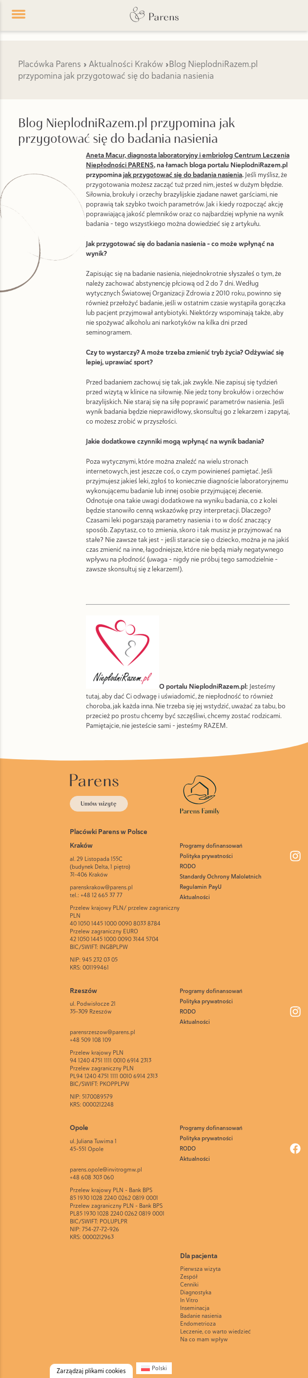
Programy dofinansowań (211, 846)
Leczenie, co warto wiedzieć (215, 1331)
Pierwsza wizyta (200, 1269)
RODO (188, 866)
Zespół (189, 1277)
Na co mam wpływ (204, 1339)
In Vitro (189, 1300)
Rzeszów (83, 990)
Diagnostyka (195, 1292)
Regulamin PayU (201, 887)
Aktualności (195, 897)
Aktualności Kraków (126, 63)
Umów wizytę (99, 803)
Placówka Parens (49, 63)
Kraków (81, 845)
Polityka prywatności (206, 856)
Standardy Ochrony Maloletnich (221, 877)
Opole (79, 1127)
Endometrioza (198, 1324)
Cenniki (189, 1284)
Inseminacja (194, 1308)
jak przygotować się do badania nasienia (182, 174)
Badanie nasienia (201, 1316)
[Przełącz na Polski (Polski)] (154, 1368)
